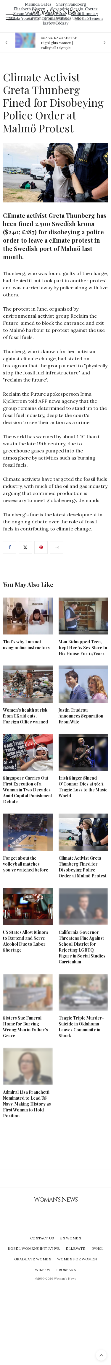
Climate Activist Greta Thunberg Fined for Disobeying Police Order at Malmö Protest (83, 867)
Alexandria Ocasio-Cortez (74, 9)
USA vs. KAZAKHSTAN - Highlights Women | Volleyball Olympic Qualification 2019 (60, 42)
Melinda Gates (38, 4)
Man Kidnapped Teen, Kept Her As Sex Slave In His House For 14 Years (83, 647)
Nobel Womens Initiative (34, 1248)
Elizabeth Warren (29, 9)
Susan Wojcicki (27, 14)
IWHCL (97, 1248)
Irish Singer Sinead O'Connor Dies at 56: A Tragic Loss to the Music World (83, 786)
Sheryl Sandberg (71, 4)
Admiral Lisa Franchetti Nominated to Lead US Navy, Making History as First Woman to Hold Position (27, 1104)
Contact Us (42, 1238)
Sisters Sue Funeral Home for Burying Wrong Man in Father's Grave (25, 1026)
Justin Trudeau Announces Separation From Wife (81, 716)
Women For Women (77, 1259)
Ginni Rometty (84, 14)
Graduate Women (32, 1259)
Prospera (66, 1269)
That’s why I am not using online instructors (26, 644)
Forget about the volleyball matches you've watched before (25, 864)
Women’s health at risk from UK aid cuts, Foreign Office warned (25, 716)
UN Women (70, 1238)
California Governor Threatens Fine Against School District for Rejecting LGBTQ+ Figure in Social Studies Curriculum (82, 947)
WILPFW (42, 1269)
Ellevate (76, 1248)
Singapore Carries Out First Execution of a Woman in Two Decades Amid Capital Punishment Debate (27, 789)
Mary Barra (55, 14)
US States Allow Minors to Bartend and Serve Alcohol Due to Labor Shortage (25, 941)
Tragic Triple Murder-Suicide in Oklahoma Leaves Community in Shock (81, 1026)
